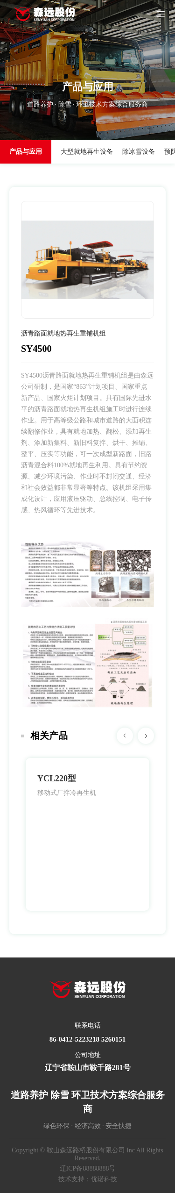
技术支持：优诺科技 (87, 1179)
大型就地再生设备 (87, 151)
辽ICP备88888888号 (88, 1168)
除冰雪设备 (138, 151)
